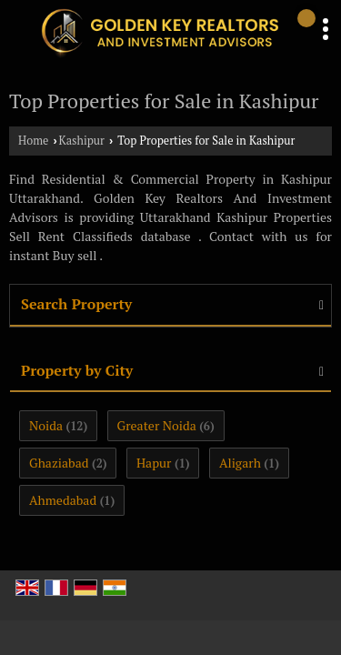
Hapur (154, 462)
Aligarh (240, 462)
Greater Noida (156, 425)
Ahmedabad (62, 500)
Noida (46, 425)
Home (33, 140)
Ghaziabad (59, 462)
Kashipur (82, 140)
